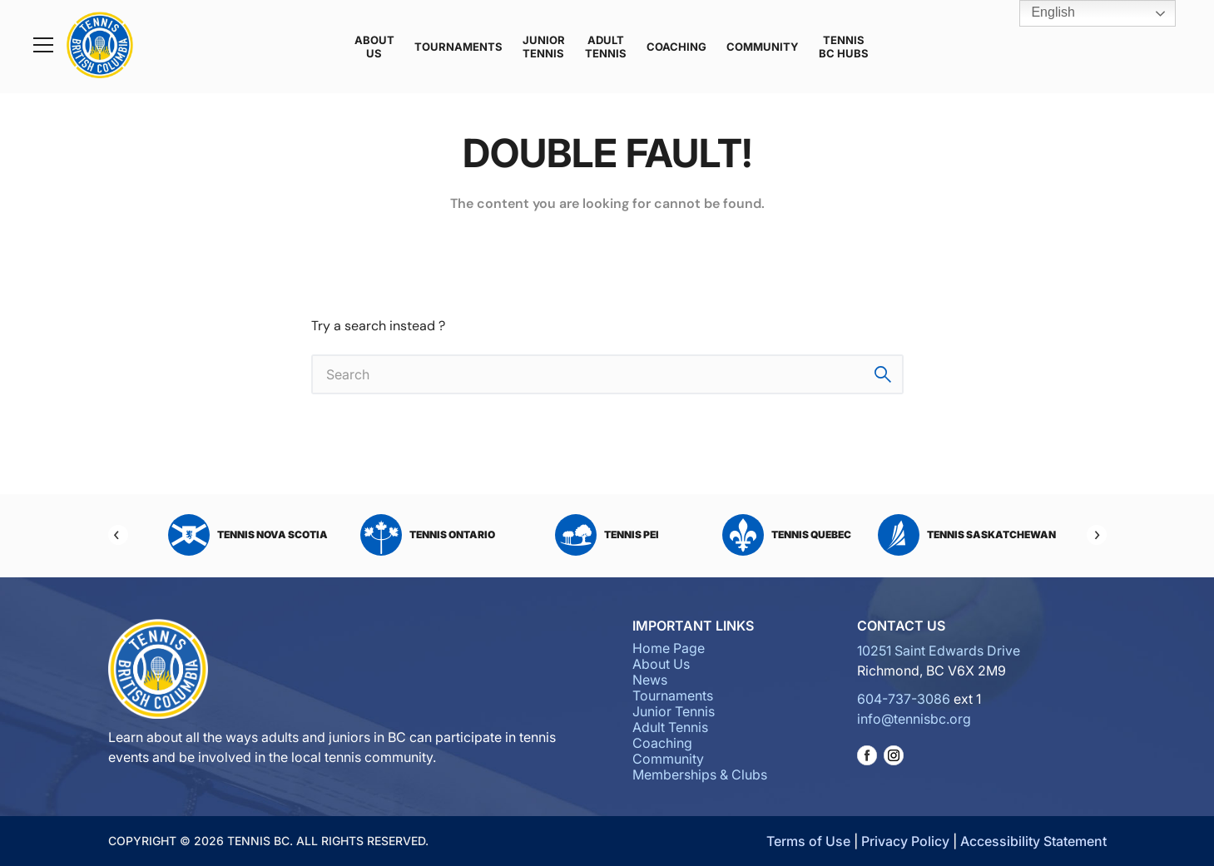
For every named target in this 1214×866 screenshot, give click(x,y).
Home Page (668, 648)
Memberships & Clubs (699, 774)
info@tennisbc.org (914, 718)
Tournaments (458, 46)
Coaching (676, 46)
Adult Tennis (606, 46)
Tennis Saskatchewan (967, 535)
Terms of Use (808, 841)
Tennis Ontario (427, 535)
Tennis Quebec (786, 535)
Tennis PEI (607, 535)
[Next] (1097, 535)
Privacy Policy (905, 841)
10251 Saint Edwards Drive (938, 650)
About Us (374, 46)
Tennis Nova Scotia (248, 535)
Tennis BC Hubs (844, 46)
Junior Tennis (544, 46)
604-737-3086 (903, 698)
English (1041, 13)
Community (762, 46)
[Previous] (118, 535)
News (649, 679)
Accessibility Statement (1033, 841)
